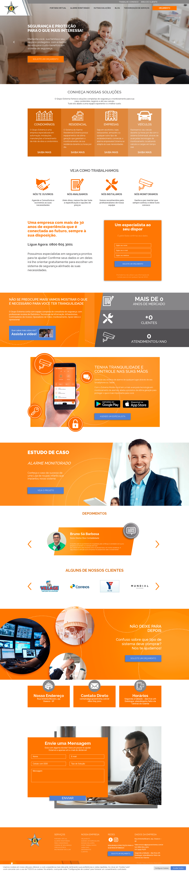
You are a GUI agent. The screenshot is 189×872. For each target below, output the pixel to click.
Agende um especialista (90, 841)
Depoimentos (86, 849)
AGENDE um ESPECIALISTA (112, 416)
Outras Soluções (102, 8)
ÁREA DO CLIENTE (149, 2)
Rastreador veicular (62, 849)
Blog (117, 8)
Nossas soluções (87, 843)
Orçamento (164, 8)
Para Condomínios (61, 843)
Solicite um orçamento (45, 59)
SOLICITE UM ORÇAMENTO (120, 853)
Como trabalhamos (88, 845)
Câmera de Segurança (62, 845)
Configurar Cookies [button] (162, 868)
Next (158, 544)
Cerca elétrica (60, 847)
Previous (31, 544)
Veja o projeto (46, 490)
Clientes (84, 852)
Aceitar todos (178, 868)
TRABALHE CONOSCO (128, 2)
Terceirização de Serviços (136, 8)
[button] (14, 42)
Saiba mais (85, 847)
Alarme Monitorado (80, 8)
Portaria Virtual (58, 8)
